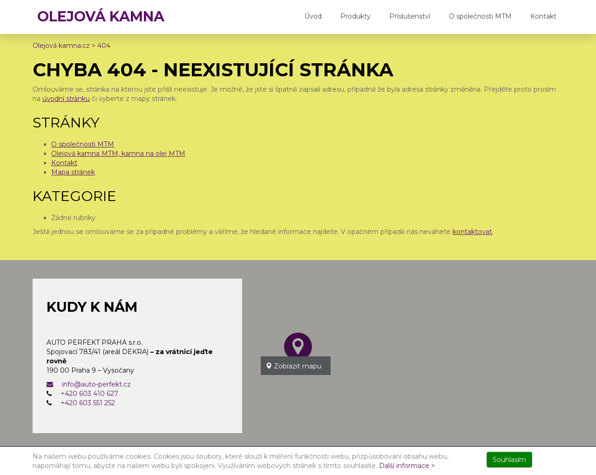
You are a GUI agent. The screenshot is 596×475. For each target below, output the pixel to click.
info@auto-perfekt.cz (89, 384)
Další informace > (407, 466)
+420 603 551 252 (88, 403)
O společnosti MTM (480, 16)
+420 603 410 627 (89, 393)
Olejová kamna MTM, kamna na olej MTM (118, 153)
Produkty (355, 16)
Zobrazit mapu (293, 366)
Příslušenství (409, 16)
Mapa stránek (73, 172)
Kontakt (543, 16)
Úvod (313, 16)
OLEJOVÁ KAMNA (100, 16)
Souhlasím (509, 459)
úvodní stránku (66, 98)
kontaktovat (472, 231)
